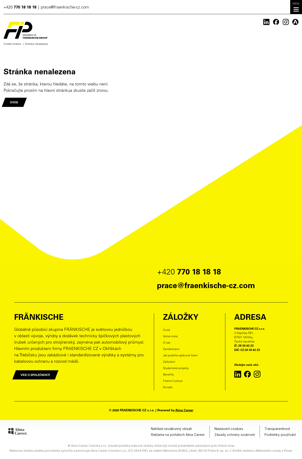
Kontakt (168, 387)
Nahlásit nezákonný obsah (171, 429)
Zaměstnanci (171, 349)
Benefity (168, 374)
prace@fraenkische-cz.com (65, 8)
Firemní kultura (172, 381)
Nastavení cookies (228, 429)
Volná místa (170, 336)
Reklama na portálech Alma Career (178, 435)
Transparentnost (277, 429)
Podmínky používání (280, 435)
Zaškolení (169, 362)
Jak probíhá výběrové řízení (180, 355)
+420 (20, 8)
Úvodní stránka (12, 44)
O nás (166, 342)
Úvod (166, 330)
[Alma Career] (17, 432)
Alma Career (184, 410)
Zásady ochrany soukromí (234, 435)
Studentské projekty (176, 368)
